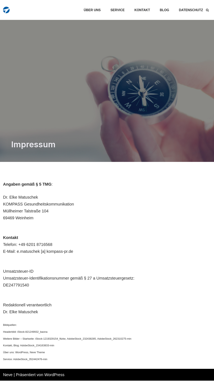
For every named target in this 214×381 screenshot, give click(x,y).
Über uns (91, 10)
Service (117, 10)
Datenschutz (191, 10)
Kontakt (142, 10)
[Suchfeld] (207, 10)
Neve (8, 375)
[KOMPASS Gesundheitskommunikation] (6, 10)
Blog (164, 10)
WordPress (54, 375)
